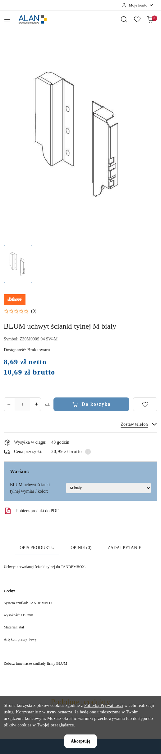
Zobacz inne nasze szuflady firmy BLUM (35, 663)
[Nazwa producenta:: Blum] (14, 299)
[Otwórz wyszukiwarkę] (124, 19)
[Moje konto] (138, 5)
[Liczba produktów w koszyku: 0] (150, 19)
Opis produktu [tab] (37, 547)
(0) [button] (33, 311)
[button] (20, 311)
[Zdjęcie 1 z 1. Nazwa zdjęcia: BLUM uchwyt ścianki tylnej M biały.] (18, 264)
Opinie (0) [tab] (81, 547)
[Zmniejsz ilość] (8, 404)
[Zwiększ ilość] (36, 404)
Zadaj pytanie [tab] (124, 547)
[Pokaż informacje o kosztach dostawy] (88, 451)
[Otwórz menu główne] (7, 19)
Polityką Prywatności (103, 705)
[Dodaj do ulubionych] (145, 404)
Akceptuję (80, 741)
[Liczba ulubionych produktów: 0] (137, 19)
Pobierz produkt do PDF (31, 511)
